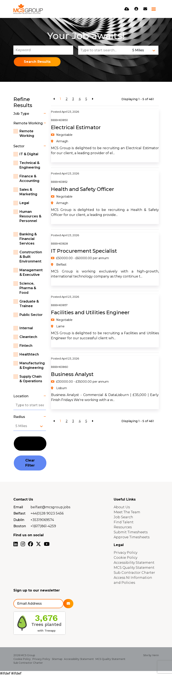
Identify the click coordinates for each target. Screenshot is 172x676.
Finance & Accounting (29, 178)
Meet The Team (127, 512)
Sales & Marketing (28, 192)
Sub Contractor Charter (134, 573)
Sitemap (57, 659)
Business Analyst (72, 374)
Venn (155, 655)
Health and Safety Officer (82, 189)
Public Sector (31, 315)
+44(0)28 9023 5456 (47, 513)
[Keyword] (43, 50)
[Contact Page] (145, 9)
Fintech (25, 346)
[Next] (92, 99)
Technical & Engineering (29, 165)
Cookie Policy (125, 558)
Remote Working (26, 133)
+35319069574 (42, 520)
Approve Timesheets (131, 537)
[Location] (104, 50)
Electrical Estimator (76, 127)
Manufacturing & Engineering (32, 365)
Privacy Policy (125, 553)
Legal (24, 203)
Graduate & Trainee (29, 303)
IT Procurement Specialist (84, 251)
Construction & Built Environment (30, 256)
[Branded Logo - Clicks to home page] (28, 9)
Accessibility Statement (134, 563)
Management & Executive (31, 272)
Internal (26, 328)
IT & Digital (28, 154)
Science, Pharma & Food (27, 288)
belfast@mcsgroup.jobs (50, 507)
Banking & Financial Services (28, 238)
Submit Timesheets (131, 532)
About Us (122, 507)
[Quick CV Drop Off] (126, 9)
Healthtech (29, 354)
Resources (123, 527)
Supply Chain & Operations (30, 379)
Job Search (123, 517)
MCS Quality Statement (134, 568)
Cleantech (28, 337)
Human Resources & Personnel (30, 216)
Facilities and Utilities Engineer (90, 312)
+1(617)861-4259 (43, 526)
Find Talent (124, 522)
